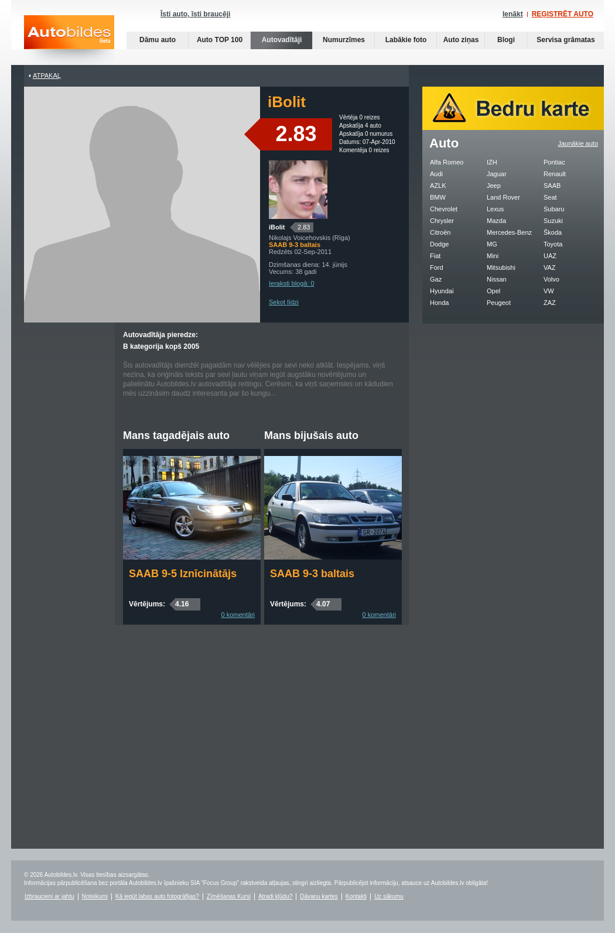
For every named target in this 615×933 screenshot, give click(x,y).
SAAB (552, 185)
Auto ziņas (461, 40)
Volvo (551, 279)
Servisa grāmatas (565, 40)
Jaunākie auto (578, 143)
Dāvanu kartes (318, 896)
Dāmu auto (157, 40)
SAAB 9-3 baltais (312, 573)
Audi (436, 173)
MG (492, 244)
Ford (436, 267)
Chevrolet (443, 208)
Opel (493, 290)
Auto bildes (69, 40)
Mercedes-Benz (509, 232)
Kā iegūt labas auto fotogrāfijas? (157, 896)
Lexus (495, 208)
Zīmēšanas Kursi (229, 896)
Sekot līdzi (284, 302)
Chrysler (442, 220)
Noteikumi (95, 896)
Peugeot (499, 302)
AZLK (438, 185)
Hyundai (441, 290)
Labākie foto (406, 40)
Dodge (439, 244)
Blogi (506, 40)
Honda (439, 302)
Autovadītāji (282, 40)
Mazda (496, 220)
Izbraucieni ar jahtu (49, 896)
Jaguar (497, 173)
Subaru (554, 208)
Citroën (440, 232)
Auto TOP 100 (219, 40)
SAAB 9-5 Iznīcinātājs (183, 573)
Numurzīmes (344, 40)
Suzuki (553, 220)
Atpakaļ (47, 75)
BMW (438, 197)
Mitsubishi (501, 267)
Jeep (494, 185)
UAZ (550, 255)
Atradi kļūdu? (275, 896)
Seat (550, 197)
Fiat (435, 255)
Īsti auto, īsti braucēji (195, 14)
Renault (555, 173)
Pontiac (554, 162)
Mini (492, 255)
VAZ (550, 267)
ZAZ (550, 302)
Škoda (553, 232)
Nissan (497, 279)
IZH (492, 162)
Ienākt (513, 14)
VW (549, 290)
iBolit (277, 227)
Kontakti (356, 896)
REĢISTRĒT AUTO (562, 14)
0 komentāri (238, 614)
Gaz (436, 279)
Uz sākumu (389, 896)
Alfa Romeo (446, 162)
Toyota (553, 244)
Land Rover (503, 197)
